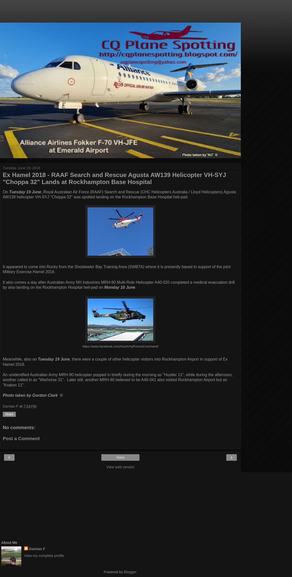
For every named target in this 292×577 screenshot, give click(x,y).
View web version (120, 467)
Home (120, 457)
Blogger (130, 572)
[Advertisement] (120, 14)
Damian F (37, 549)
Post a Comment (21, 438)
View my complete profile (44, 556)
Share (9, 414)
